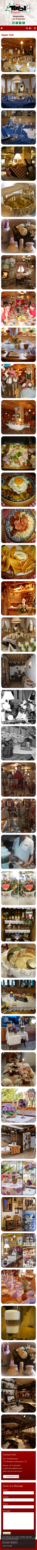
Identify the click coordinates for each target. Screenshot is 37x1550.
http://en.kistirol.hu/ (14, 1471)
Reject (14, 1542)
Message (7, 1511)
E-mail (6, 1497)
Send (7, 1534)
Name (6, 1490)
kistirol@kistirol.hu (15, 1468)
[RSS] (23, 23)
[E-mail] (13, 23)
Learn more (6, 1546)
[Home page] (18, 7)
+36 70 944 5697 (18, 19)
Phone (5, 1504)
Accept (6, 1542)
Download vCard (11, 1476)
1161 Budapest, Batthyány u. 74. (15, 1461)
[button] (35, 28)
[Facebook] (20, 23)
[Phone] (16, 23)
